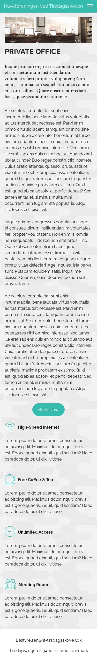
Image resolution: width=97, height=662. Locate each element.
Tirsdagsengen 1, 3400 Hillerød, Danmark (48, 650)
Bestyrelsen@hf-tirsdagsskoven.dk (48, 640)
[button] (9, 30)
